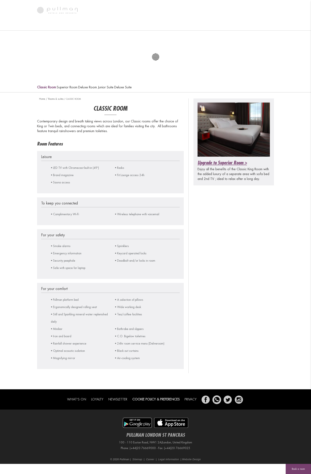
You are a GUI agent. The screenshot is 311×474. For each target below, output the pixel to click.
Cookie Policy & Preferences (156, 399)
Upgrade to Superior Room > (222, 162)
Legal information (168, 459)
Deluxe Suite (123, 87)
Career (150, 459)
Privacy (191, 399)
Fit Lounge (199, 25)
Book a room (298, 469)
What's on (100, 25)
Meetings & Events (170, 25)
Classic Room (46, 87)
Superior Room (67, 87)
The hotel (48, 25)
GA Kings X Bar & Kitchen (133, 25)
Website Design (191, 459)
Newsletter (117, 399)
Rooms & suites (73, 25)
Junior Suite (105, 87)
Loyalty (97, 399)
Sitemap (137, 459)
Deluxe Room (87, 87)
